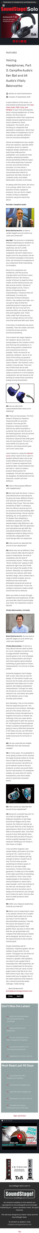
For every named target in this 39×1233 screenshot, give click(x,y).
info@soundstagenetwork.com (19, 1224)
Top (19, 1232)
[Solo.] (19, 9)
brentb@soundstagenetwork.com (19, 991)
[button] (2, 1120)
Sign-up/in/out (20, 1116)
